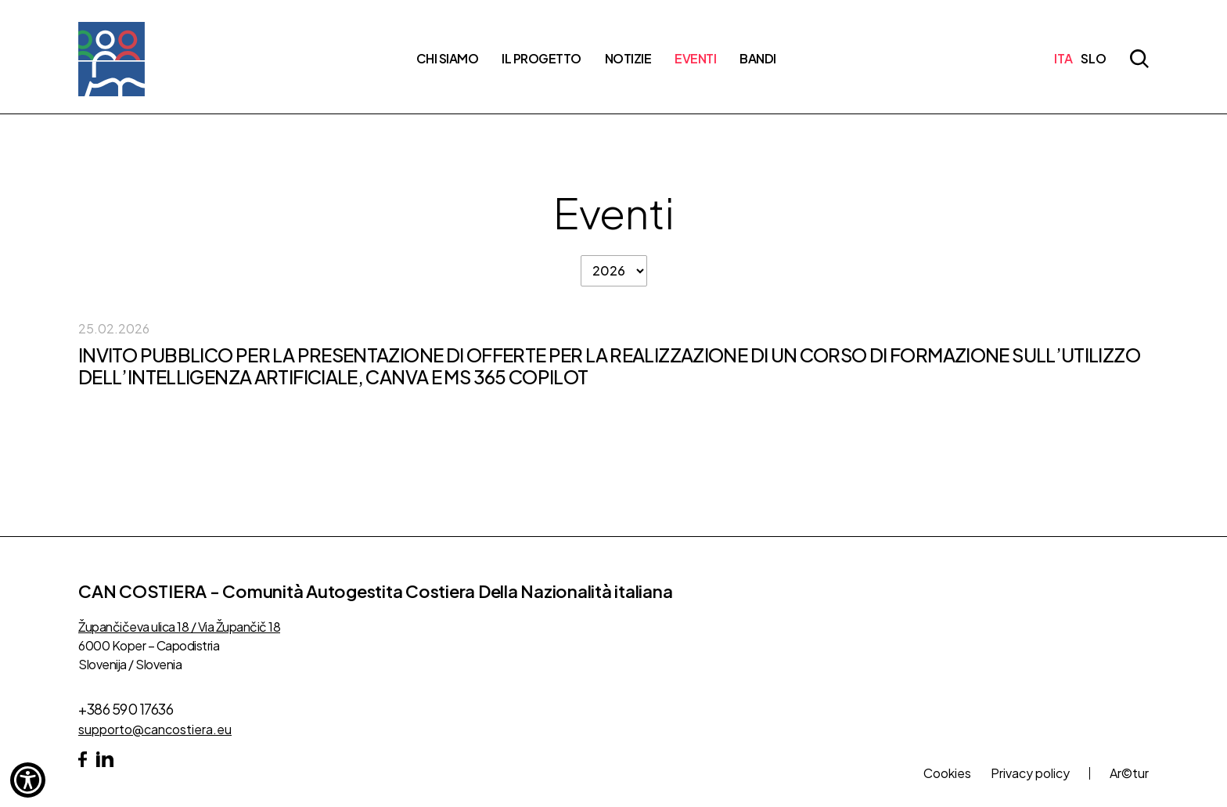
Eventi (695, 58)
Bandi (757, 58)
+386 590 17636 (125, 709)
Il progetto (541, 58)
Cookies (947, 773)
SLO (1093, 58)
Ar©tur (1129, 773)
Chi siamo (447, 58)
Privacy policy (1030, 773)
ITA (1063, 58)
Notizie (628, 58)
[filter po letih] (614, 270)
